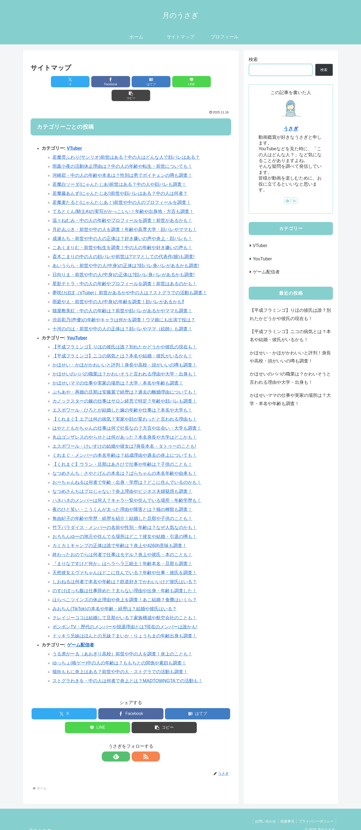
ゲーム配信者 (80, 631)
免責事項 (286, 807)
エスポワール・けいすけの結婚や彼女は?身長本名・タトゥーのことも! (124, 432)
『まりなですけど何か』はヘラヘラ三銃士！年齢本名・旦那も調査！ (122, 549)
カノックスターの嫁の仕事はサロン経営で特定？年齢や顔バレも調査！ (124, 387)
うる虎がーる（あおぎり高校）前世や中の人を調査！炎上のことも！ (122, 640)
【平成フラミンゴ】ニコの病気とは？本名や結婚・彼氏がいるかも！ (122, 342)
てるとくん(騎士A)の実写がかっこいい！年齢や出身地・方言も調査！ (123, 197)
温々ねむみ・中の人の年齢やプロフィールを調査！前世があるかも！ (122, 206)
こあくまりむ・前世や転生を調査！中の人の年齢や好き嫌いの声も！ (122, 233)
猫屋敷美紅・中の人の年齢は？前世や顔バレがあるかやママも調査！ (122, 296)
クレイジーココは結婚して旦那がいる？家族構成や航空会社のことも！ (124, 604)
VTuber (74, 134)
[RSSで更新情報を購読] (137, 743)
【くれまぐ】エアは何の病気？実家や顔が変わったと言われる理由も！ (124, 405)
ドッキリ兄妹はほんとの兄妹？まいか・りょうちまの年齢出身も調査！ (124, 622)
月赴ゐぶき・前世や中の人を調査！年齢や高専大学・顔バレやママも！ (124, 215)
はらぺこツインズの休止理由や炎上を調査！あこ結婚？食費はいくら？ (124, 585)
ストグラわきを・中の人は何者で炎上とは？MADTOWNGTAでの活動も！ (127, 666)
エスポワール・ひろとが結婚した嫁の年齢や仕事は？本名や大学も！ (122, 396)
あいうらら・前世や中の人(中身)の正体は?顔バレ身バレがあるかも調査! (125, 251)
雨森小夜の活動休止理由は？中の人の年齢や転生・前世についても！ (122, 152)
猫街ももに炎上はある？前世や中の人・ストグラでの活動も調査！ (120, 657)
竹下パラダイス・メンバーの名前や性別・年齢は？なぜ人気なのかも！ (124, 513)
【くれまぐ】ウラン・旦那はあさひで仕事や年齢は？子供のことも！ (122, 450)
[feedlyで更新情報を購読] (125, 743)
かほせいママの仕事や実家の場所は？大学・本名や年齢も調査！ (117, 369)
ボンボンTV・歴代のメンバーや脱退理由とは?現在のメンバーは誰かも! (124, 613)
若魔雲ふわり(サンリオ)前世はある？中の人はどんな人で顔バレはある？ (126, 143)
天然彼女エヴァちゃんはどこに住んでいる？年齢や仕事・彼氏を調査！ (124, 558)
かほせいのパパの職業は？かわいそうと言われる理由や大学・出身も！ (124, 360)
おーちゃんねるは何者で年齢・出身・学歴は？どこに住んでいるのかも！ (126, 468)
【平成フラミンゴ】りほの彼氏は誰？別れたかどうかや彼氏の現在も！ (124, 333)
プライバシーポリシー (315, 807)
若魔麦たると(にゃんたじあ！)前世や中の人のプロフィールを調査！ (121, 188)
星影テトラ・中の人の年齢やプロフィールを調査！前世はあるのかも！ (124, 269)
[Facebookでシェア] (97, 81)
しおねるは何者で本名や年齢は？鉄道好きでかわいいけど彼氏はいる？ (124, 567)
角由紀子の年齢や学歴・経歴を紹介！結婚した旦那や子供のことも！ (122, 504)
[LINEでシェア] (164, 81)
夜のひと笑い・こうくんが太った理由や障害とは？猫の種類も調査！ (122, 495)
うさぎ (290, 128)
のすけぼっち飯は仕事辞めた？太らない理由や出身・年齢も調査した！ (124, 576)
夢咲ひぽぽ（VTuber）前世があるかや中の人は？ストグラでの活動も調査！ (129, 278)
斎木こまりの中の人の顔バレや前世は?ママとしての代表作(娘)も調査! (123, 242)
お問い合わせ (263, 807)
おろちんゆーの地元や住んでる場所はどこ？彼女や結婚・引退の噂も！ (124, 522)
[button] (198, 81)
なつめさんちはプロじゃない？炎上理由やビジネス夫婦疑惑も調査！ (122, 477)
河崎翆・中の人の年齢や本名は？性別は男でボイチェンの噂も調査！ (122, 161)
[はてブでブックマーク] (131, 81)
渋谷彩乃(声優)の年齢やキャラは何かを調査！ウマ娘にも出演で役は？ (123, 306)
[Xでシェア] (63, 81)
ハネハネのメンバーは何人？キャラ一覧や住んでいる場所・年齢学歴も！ (126, 486)
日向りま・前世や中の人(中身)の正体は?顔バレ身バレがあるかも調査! (123, 260)
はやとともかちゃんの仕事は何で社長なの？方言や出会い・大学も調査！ (126, 414)
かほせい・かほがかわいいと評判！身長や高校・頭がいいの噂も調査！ (124, 351)
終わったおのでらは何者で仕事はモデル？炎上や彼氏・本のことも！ (122, 540)
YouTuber (77, 324)
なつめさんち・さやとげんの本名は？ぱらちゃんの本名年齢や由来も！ (124, 459)
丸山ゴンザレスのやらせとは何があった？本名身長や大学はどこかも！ (124, 423)
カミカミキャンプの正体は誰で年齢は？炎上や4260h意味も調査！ (119, 531)
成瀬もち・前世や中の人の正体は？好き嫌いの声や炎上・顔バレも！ (122, 224)
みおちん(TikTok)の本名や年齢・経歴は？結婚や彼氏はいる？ (114, 594)
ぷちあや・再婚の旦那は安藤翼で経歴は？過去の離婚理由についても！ (124, 378)
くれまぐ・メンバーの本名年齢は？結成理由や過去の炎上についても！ (124, 441)
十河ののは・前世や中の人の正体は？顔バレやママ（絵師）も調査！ (122, 315)
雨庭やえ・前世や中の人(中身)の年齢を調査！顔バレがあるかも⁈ (118, 287)
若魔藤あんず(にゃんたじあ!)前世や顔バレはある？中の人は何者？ (120, 179)
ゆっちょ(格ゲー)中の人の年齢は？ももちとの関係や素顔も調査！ (119, 649)
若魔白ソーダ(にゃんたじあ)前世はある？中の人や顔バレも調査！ (119, 170)
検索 (253, 59)
